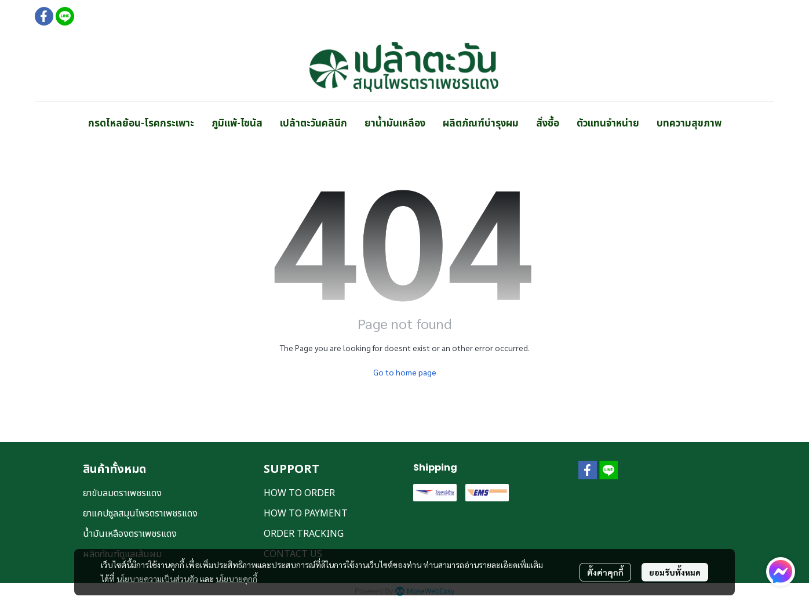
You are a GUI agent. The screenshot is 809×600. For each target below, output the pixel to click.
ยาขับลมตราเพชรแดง (122, 493)
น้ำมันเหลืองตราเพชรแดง (130, 534)
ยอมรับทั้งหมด (675, 572)
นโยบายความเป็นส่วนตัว (157, 578)
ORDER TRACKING (304, 534)
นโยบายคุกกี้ (236, 578)
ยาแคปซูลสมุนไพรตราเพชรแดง (140, 514)
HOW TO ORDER (299, 493)
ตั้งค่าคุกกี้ (605, 572)
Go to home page (404, 372)
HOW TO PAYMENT (306, 514)
